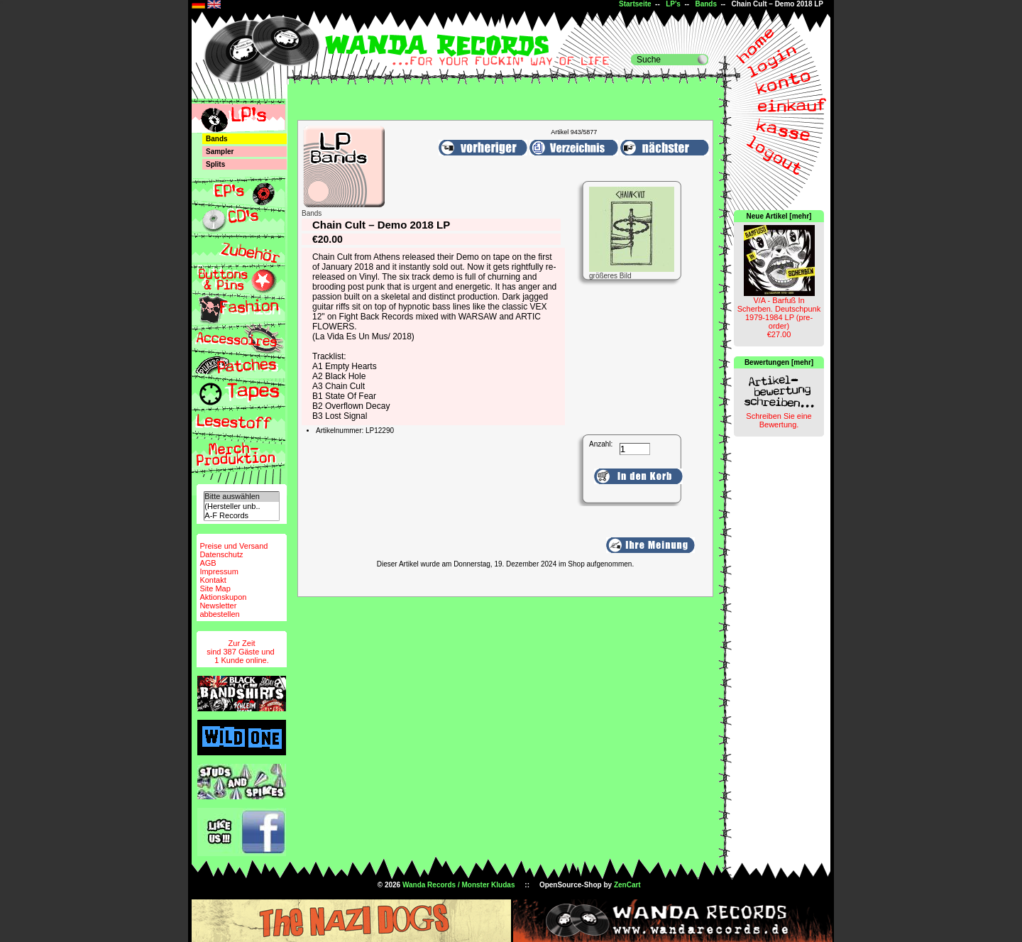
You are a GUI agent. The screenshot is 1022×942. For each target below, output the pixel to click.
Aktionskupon (222, 597)
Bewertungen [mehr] (778, 362)
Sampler (219, 151)
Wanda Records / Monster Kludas (458, 885)
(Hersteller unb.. (241, 506)
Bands (706, 4)
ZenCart (627, 885)
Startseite (635, 4)
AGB (207, 563)
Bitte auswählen (241, 496)
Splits (215, 164)
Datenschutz (221, 554)
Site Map (214, 588)
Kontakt (212, 580)
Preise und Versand (233, 546)
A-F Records (241, 515)
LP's (673, 4)
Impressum (218, 571)
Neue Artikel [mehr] (779, 216)
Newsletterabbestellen (219, 609)
